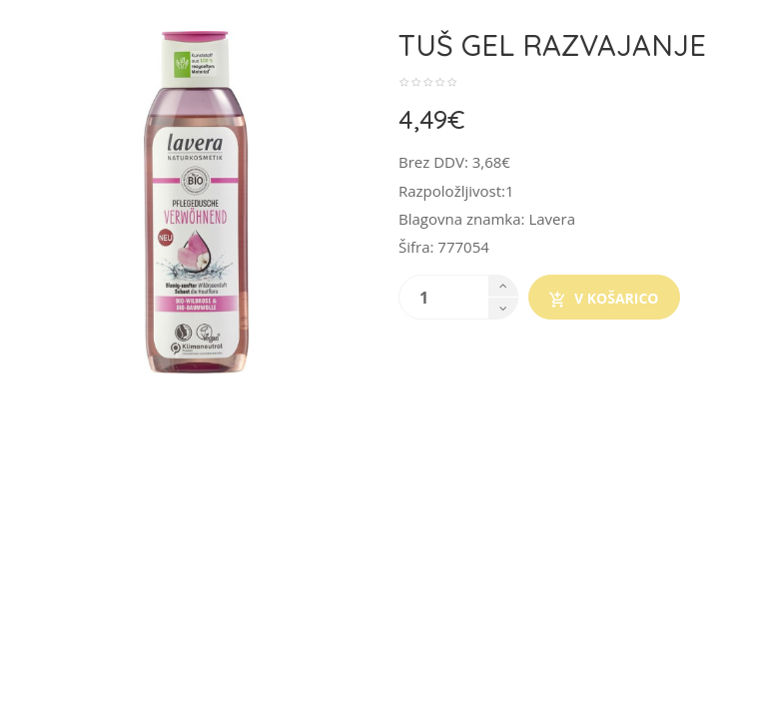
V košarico (604, 299)
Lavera (551, 219)
